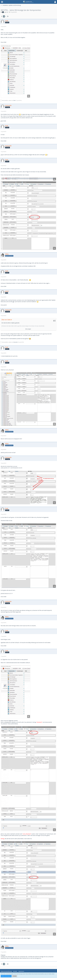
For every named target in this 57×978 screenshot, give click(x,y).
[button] (2, 2)
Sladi (7, 12)
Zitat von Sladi (6, 320)
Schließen (15, 976)
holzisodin (15, 342)
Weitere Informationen (6, 976)
